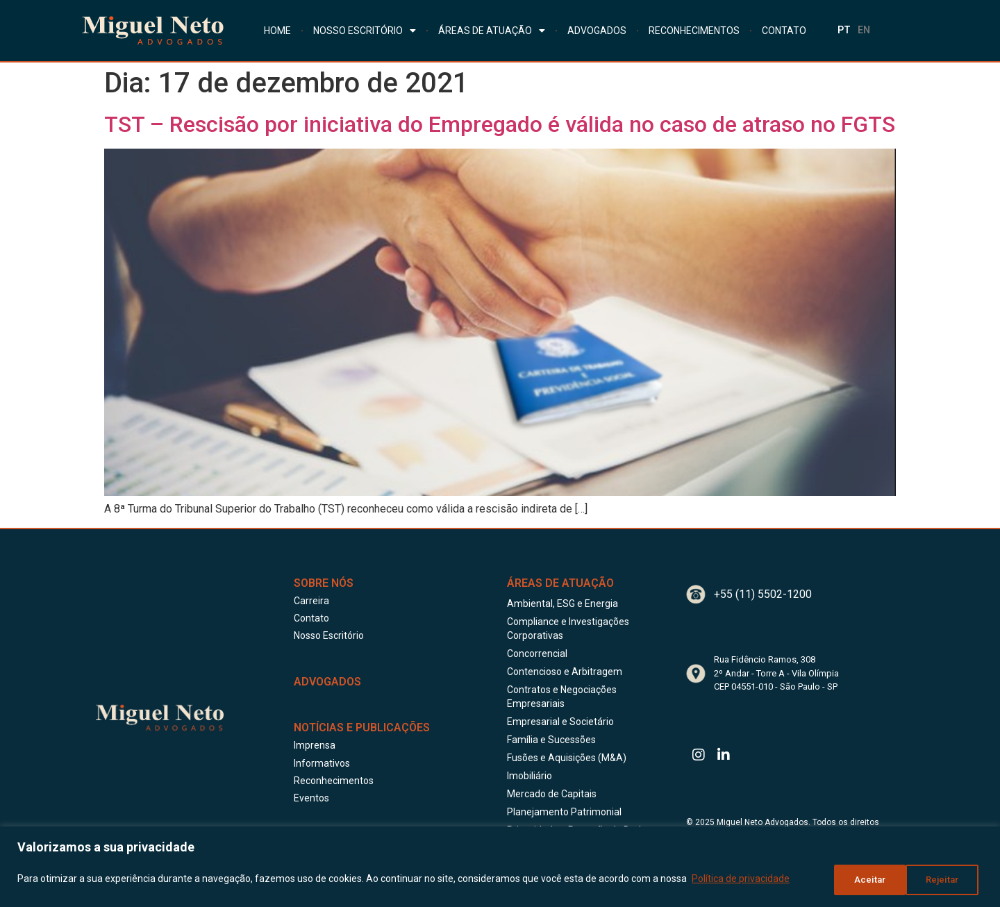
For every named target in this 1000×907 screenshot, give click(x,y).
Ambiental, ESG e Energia (562, 603)
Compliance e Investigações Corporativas (568, 628)
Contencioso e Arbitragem (564, 671)
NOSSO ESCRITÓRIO (364, 30)
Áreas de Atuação (560, 583)
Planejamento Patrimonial (564, 811)
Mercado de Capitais (552, 793)
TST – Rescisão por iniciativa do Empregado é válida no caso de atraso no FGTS (499, 124)
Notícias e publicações (362, 727)
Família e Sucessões (551, 739)
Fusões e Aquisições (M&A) (566, 757)
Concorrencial (537, 653)
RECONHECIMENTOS (694, 30)
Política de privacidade (741, 879)
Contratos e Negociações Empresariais (562, 696)
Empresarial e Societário (560, 721)
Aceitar (946, 879)
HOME (277, 30)
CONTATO (784, 30)
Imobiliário (529, 775)
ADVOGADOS (596, 30)
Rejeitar (866, 879)
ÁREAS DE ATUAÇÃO (491, 30)
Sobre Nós (323, 583)
